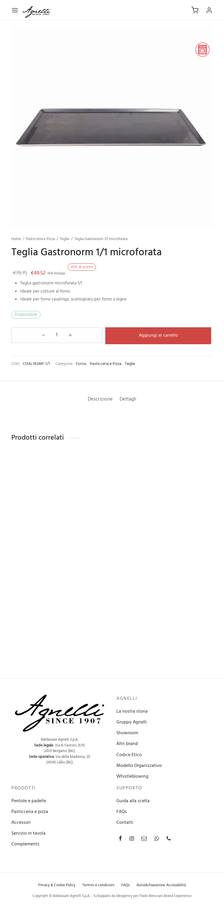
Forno (81, 363)
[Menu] (14, 10)
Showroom (127, 732)
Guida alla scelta (133, 800)
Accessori (21, 822)
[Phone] (168, 838)
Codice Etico (129, 754)
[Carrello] (194, 10)
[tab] (98, 398)
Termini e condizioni (98, 884)
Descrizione (98, 398)
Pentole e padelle (28, 800)
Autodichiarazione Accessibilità (161, 884)
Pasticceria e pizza (29, 811)
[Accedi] (209, 10)
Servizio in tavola (28, 833)
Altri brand (127, 743)
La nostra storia (132, 710)
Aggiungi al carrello (128, 335)
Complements (25, 843)
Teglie (64, 239)
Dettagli (130, 398)
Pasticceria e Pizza (40, 239)
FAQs (121, 811)
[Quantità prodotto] (26, 335)
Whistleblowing (132, 776)
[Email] (144, 838)
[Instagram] (131, 838)
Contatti (124, 822)
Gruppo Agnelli (131, 721)
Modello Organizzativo (139, 765)
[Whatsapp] (156, 838)
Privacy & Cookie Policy (56, 884)
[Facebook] (120, 838)
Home (16, 239)
